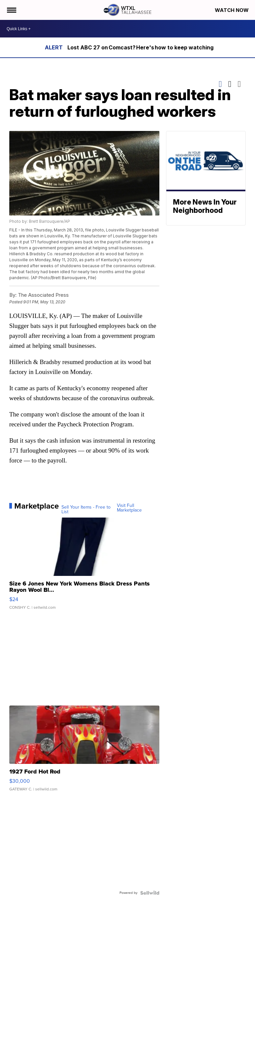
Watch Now (232, 10)
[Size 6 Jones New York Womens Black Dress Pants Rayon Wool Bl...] (84, 567)
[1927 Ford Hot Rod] (84, 752)
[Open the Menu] (11, 10)
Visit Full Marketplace (129, 508)
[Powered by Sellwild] (149, 893)
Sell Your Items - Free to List (86, 509)
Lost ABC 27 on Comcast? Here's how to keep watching (140, 47)
